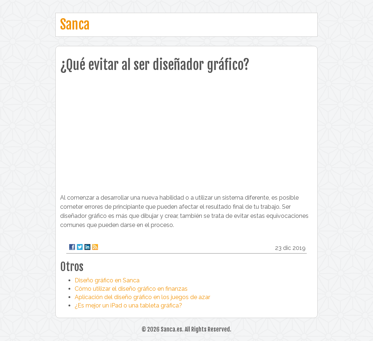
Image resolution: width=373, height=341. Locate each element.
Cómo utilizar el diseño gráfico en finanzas (131, 288)
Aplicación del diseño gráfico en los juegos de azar (142, 297)
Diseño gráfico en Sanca (107, 280)
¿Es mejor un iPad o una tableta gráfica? (128, 305)
